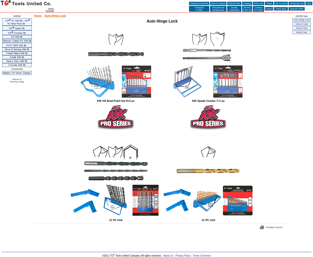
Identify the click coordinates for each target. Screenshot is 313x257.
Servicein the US (247, 8)
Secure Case (301, 24)
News (269, 3)
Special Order (296, 9)
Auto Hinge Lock (301, 20)
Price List (258, 3)
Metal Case (301, 32)
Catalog (247, 3)
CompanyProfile (199, 8)
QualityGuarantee (234, 8)
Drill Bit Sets (234, 3)
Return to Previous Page (17, 80)
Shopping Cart (296, 3)
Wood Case (301, 28)
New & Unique (218, 3)
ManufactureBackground (218, 8)
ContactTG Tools (258, 8)
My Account (281, 3)
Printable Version (274, 227)
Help (309, 3)
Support (269, 9)
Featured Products (199, 3)
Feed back (281, 9)
